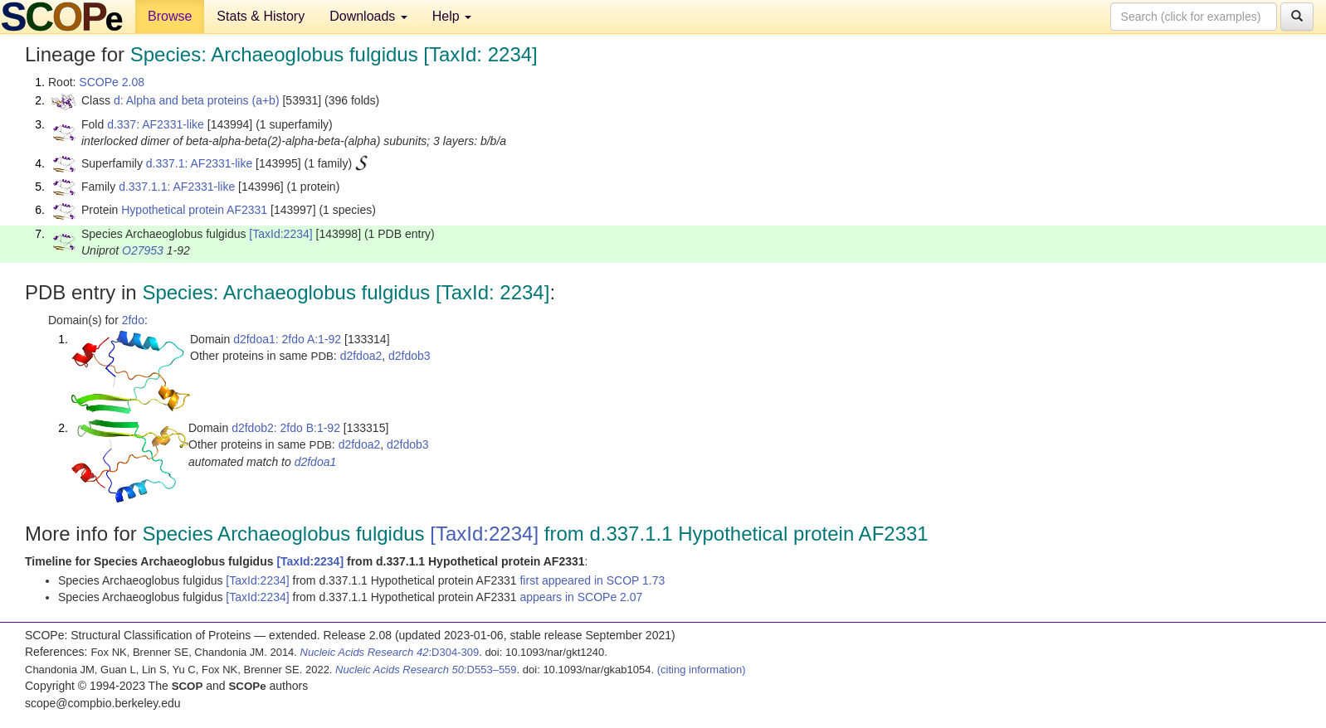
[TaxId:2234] (280, 233)
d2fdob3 (409, 355)
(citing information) (701, 669)
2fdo (133, 320)
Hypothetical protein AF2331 (194, 209)
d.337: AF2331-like (155, 124)
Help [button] (451, 16)
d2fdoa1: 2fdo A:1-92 (287, 339)
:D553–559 (426, 669)
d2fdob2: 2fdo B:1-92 (286, 427)
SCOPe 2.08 (111, 82)
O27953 (142, 250)
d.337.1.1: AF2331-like (177, 186)
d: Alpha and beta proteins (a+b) (197, 100)
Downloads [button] (368, 16)
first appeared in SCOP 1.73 (592, 580)
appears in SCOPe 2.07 (580, 597)
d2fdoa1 (316, 461)
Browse (170, 16)
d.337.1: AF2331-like (199, 163)
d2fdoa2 (361, 355)
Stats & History (261, 16)
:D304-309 (390, 652)
